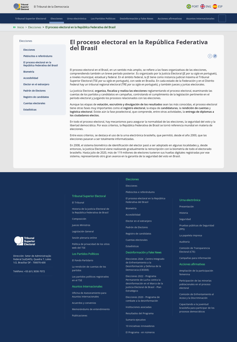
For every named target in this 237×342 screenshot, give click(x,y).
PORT (192, 6)
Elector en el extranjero (36, 84)
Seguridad (185, 219)
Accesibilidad (30, 78)
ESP (217, 6)
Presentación (186, 206)
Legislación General (83, 231)
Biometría (28, 71)
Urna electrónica (189, 200)
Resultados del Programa (140, 313)
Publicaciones (79, 315)
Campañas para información (195, 258)
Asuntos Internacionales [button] (200, 18)
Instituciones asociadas (139, 307)
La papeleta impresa (190, 235)
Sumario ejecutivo (136, 319)
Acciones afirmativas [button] (170, 18)
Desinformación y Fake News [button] (136, 18)
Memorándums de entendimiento (91, 309)
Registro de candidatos (36, 97)
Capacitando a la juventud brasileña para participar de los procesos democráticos (196, 308)
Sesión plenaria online (84, 237)
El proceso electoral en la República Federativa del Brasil (40, 64)
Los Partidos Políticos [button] (103, 18)
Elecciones (34, 27)
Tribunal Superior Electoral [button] (30, 18)
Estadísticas (29, 109)
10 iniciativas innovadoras (140, 326)
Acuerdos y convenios (84, 302)
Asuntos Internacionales (87, 286)
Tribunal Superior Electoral (89, 196)
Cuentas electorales (34, 103)
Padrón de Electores (34, 90)
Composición (79, 218)
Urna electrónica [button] (76, 18)
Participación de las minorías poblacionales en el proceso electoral (195, 284)
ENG (205, 6)
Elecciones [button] (57, 18)
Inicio (20, 27)
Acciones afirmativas (192, 264)
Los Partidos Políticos (85, 254)
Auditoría (184, 241)
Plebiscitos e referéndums (37, 56)
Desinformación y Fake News (143, 252)
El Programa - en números (140, 332)
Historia (183, 212)
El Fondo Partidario (82, 260)
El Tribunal (78, 202)
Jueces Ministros (81, 225)
